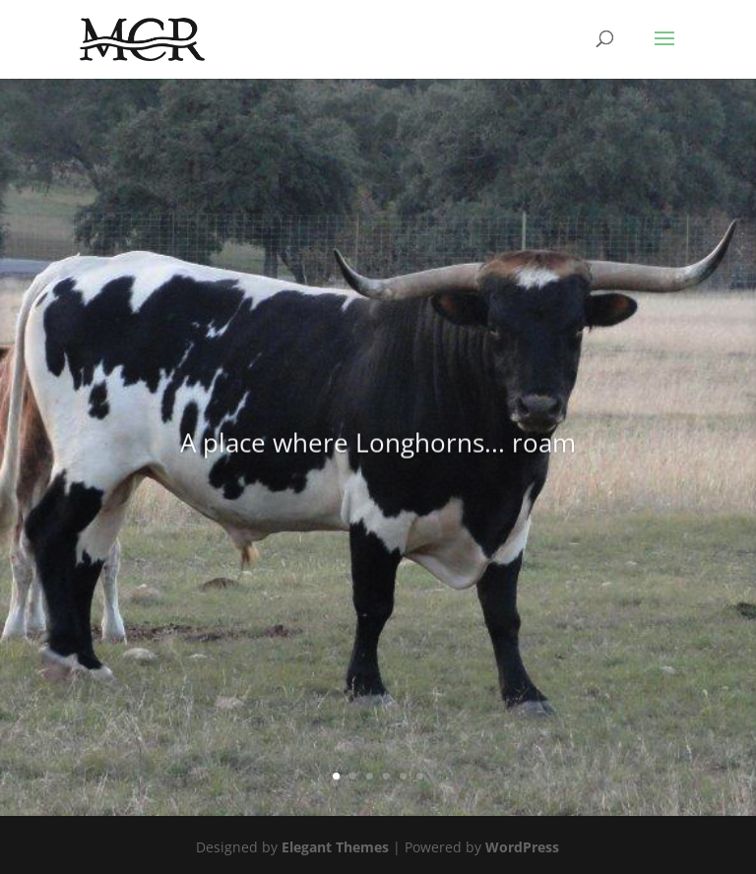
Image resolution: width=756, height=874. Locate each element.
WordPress (522, 847)
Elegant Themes (335, 847)
